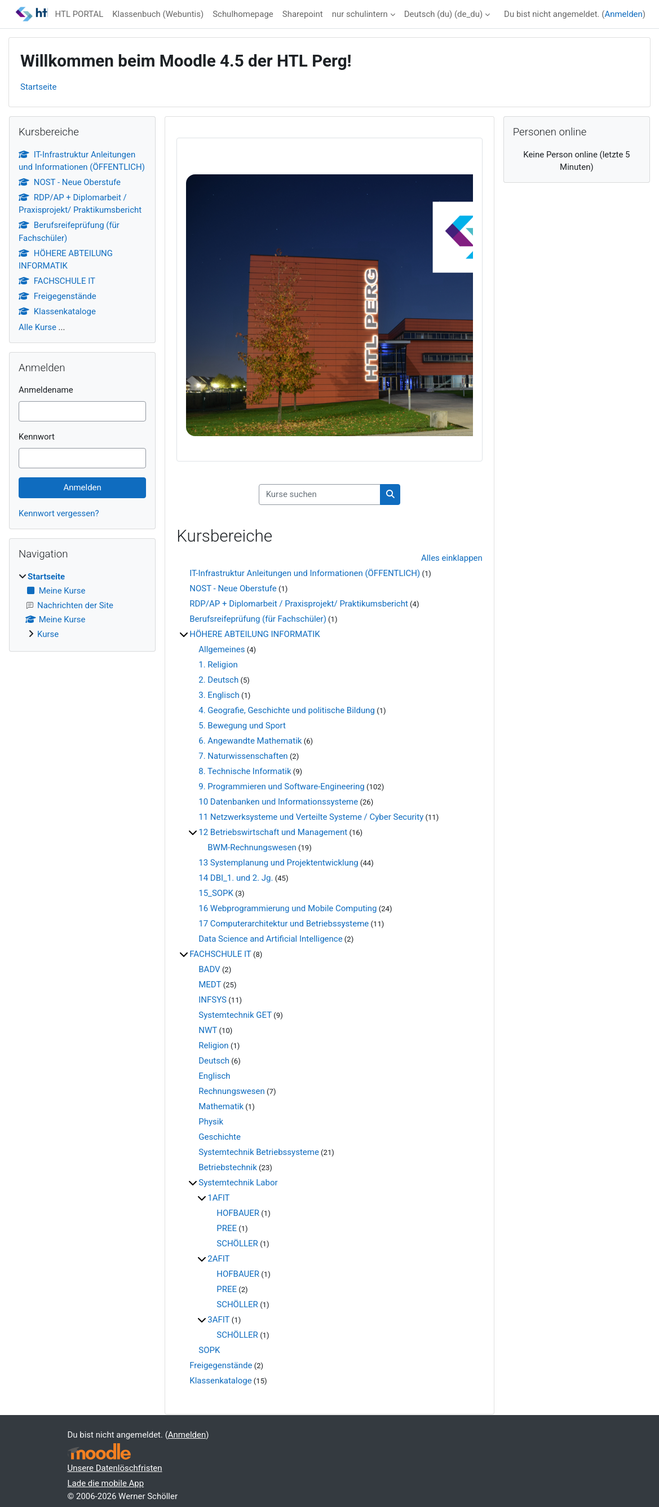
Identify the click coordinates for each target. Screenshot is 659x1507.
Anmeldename (46, 390)
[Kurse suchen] (320, 494)
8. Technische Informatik (244, 771)
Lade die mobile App (106, 1483)
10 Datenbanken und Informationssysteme (278, 802)
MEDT (209, 984)
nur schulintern (360, 14)
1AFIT (218, 1198)
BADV (209, 969)
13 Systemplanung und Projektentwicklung (278, 863)
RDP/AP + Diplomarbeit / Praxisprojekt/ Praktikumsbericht (298, 604)
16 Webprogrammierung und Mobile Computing (287, 908)
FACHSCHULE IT (220, 954)
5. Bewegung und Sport (242, 725)
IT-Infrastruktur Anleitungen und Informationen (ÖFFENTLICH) (304, 573)
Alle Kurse (37, 327)
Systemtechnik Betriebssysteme (258, 1152)
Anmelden (623, 14)
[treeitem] (82, 605)
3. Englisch (219, 695)
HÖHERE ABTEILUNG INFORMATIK (254, 634)
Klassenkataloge (220, 1381)
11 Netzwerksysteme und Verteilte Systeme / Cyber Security (310, 817)
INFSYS (212, 1000)
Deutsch (213, 1061)
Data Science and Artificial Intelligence (270, 939)
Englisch (214, 1076)
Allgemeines (221, 649)
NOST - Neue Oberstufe (232, 588)
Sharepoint (302, 14)
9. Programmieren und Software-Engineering (281, 786)
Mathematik (221, 1106)
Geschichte (219, 1137)
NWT (207, 1030)
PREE (226, 1228)
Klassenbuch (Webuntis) (158, 14)
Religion (213, 1045)
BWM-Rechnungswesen (251, 847)
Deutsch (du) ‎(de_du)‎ (443, 14)
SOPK (209, 1350)
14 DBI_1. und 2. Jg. (235, 878)
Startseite (38, 87)
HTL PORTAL (79, 14)
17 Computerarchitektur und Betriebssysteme (283, 924)
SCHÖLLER (237, 1243)
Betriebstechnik (227, 1167)
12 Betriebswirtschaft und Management (272, 832)
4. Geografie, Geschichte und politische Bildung (286, 710)
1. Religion (218, 665)
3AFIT (218, 1320)
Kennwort (37, 437)
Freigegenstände (220, 1365)
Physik (210, 1122)
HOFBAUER (237, 1213)
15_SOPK (215, 893)
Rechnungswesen (231, 1091)
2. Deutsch (218, 680)
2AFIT (218, 1259)
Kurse (48, 634)
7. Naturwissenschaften (243, 756)
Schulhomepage (243, 14)
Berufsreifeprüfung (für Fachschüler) (257, 619)
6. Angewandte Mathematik (250, 741)
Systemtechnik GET (235, 1015)
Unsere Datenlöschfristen (115, 1468)
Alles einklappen (452, 558)
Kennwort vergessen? (59, 513)
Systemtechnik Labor (237, 1183)
